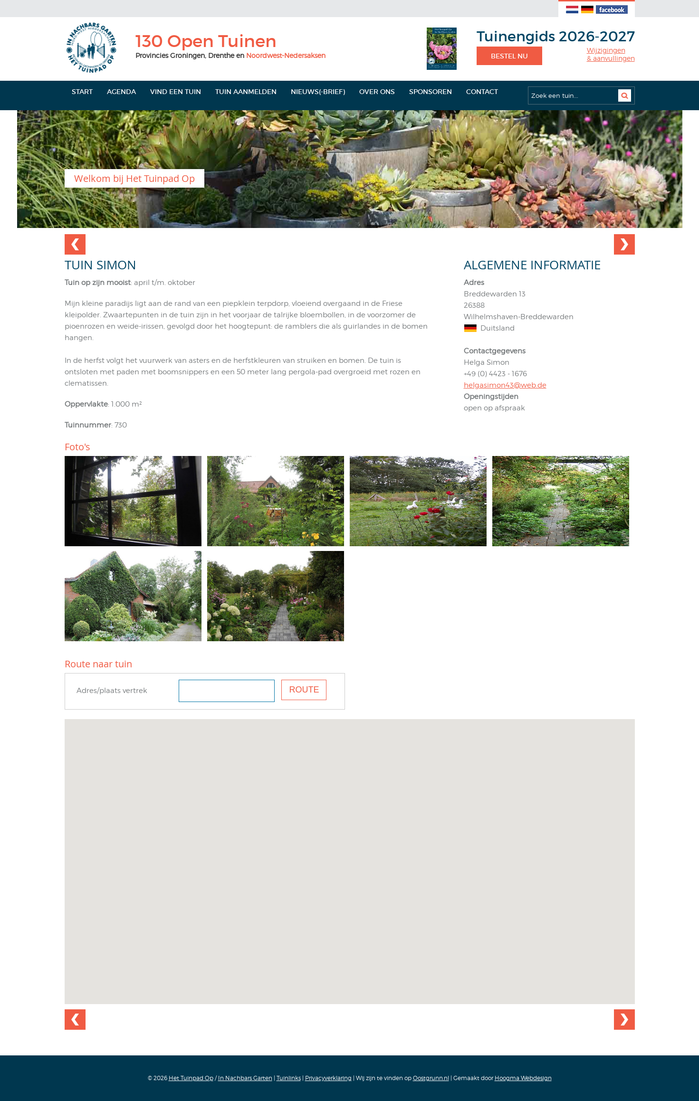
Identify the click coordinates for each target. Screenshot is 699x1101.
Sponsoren (430, 91)
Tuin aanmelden (246, 91)
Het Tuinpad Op (191, 1078)
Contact (482, 91)
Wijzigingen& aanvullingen (611, 54)
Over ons (377, 91)
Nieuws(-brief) (318, 91)
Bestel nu (509, 56)
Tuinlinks (289, 1078)
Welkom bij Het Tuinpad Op (134, 178)
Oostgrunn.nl (431, 1078)
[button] (350, 853)
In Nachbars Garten (245, 1078)
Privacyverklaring (328, 1078)
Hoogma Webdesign (523, 1078)
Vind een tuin (175, 91)
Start (82, 91)
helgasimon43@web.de (505, 385)
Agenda (121, 91)
